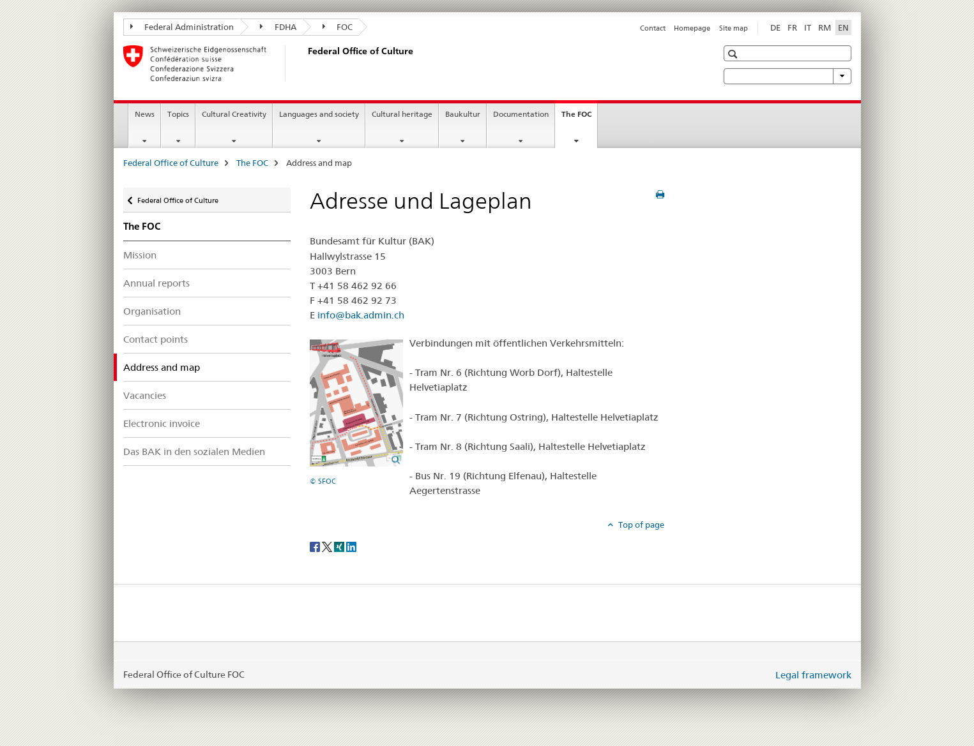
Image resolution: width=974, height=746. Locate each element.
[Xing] (340, 546)
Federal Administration (182, 26)
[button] (734, 54)
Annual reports (156, 283)
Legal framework (813, 675)
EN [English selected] (843, 27)
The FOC (579, 118)
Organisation (152, 311)
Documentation (521, 114)
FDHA (278, 26)
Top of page (640, 524)
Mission (139, 255)
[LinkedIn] (351, 546)
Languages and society (319, 114)
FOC (338, 26)
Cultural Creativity (234, 114)
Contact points (155, 339)
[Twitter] (328, 546)
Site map (733, 28)
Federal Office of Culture (170, 163)
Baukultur (462, 114)
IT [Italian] (807, 27)
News (145, 114)
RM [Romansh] (824, 27)
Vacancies (144, 395)
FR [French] (792, 27)
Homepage (692, 28)
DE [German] (775, 27)
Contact (653, 28)
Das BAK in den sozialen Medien (194, 451)
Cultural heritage (402, 114)
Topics (178, 114)
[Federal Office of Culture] (305, 63)
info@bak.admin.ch (360, 315)
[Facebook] (316, 546)
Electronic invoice (161, 423)
